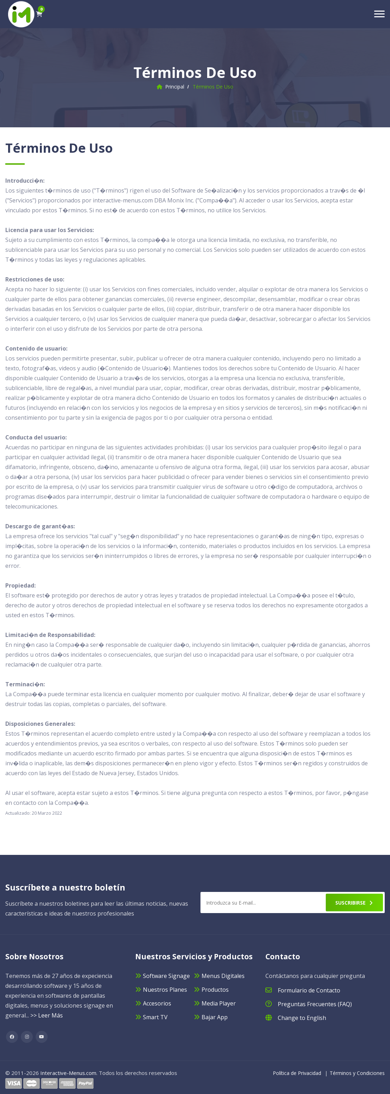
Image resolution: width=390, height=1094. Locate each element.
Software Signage (166, 976)
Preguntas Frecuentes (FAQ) (315, 1004)
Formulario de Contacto (309, 990)
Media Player (219, 1003)
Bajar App (215, 1017)
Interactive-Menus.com (68, 1072)
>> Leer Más (46, 1015)
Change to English (302, 1018)
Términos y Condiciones (357, 1073)
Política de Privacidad (297, 1073)
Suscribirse (354, 902)
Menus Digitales (223, 976)
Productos (215, 989)
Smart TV (155, 1017)
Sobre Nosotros (34, 956)
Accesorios (157, 1003)
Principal (174, 86)
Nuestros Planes (165, 989)
